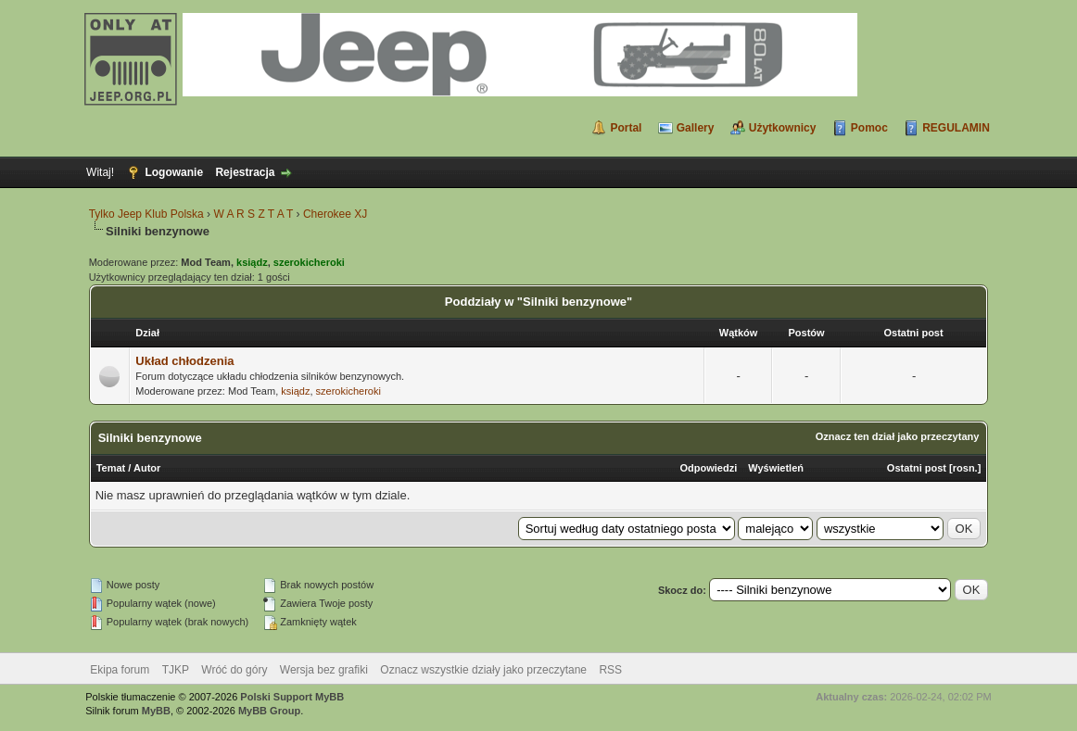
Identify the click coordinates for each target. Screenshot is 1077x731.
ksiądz (295, 391)
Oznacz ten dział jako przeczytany (898, 436)
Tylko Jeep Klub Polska (146, 214)
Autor (146, 467)
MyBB (156, 710)
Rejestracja (244, 172)
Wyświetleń (776, 467)
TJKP (175, 669)
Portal (625, 127)
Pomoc (869, 127)
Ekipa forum (119, 669)
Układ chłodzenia (184, 361)
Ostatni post (916, 467)
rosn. (965, 467)
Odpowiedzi (709, 467)
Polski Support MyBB (292, 696)
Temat (111, 467)
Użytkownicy (783, 127)
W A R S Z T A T (253, 214)
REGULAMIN (956, 127)
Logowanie (174, 172)
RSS (610, 669)
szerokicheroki (348, 391)
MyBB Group (269, 710)
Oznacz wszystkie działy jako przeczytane (483, 669)
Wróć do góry (234, 669)
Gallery (696, 127)
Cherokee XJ (335, 214)
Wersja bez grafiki (324, 669)
